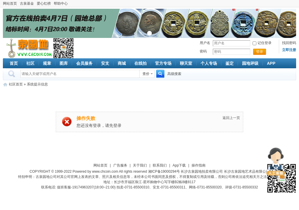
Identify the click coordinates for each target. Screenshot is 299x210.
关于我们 (140, 165)
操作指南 (199, 165)
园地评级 (250, 63)
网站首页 (10, 3)
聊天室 (186, 63)
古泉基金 (27, 3)
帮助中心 (61, 3)
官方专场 (163, 63)
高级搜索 (174, 74)
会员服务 (84, 63)
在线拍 (140, 63)
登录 (259, 52)
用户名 (205, 43)
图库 (64, 63)
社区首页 (16, 84)
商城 (122, 63)
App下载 (179, 165)
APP (271, 63)
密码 (203, 51)
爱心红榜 (44, 3)
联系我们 (160, 165)
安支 (105, 63)
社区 (30, 63)
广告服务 (120, 165)
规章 (47, 63)
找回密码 (289, 43)
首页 (14, 63)
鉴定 (229, 63)
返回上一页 (231, 118)
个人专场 (209, 63)
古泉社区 (28, 48)
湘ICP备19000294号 (164, 171)
